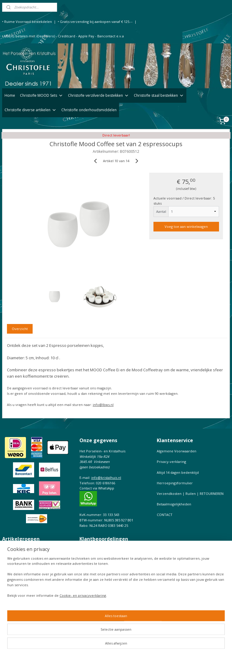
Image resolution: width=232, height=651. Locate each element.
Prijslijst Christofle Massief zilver (28, 619)
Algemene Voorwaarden (176, 451)
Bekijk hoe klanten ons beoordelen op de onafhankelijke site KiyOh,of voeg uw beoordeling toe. (113, 555)
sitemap (119, 640)
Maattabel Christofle (18, 609)
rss (132, 640)
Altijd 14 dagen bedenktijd (178, 472)
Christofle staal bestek (19, 555)
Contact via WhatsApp (96, 488)
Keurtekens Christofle (19, 614)
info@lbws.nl (103, 404)
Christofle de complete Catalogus (29, 604)
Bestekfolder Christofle (20, 598)
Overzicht (20, 328)
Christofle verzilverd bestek (24, 550)
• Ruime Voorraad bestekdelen (27, 21)
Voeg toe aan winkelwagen (186, 226)
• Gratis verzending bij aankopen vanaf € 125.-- (95, 21)
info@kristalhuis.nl (106, 477)
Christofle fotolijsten (18, 560)
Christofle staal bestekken (159, 95)
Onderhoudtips (14, 593)
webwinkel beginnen (155, 640)
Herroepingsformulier (175, 483)
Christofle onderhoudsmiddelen (89, 109)
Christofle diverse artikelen (30, 109)
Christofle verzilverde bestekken (98, 95)
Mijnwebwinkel (208, 640)
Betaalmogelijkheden (174, 504)
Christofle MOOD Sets (41, 95)
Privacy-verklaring (171, 461)
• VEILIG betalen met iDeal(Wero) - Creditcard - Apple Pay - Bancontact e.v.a (63, 36)
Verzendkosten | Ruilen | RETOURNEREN (190, 493)
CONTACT (164, 514)
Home (10, 95)
